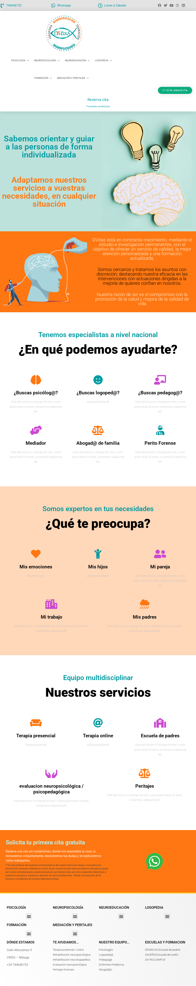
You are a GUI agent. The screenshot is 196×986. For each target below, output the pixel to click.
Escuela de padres (160, 735)
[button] (29, 916)
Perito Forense (160, 443)
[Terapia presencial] (36, 723)
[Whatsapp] (53, 5)
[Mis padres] (144, 604)
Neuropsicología (47, 60)
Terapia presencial (36, 735)
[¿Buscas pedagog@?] (160, 380)
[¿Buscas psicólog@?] (36, 380)
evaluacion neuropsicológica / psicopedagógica (51, 789)
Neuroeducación (77, 60)
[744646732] (2, 5)
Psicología (20, 60)
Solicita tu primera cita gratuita (45, 842)
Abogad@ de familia (97, 443)
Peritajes (144, 786)
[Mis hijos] (98, 554)
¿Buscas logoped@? (98, 392)
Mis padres (145, 617)
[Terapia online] (98, 723)
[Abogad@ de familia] (98, 430)
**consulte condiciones (98, 106)
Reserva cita (98, 99)
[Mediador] (36, 430)
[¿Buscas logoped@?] (98, 380)
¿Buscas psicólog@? (36, 392)
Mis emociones (36, 567)
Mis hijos (98, 567)
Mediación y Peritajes (73, 78)
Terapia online (98, 735)
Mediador (36, 443)
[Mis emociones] (36, 554)
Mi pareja (160, 567)
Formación (43, 78)
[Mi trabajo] (51, 604)
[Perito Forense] (160, 430)
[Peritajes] (144, 773)
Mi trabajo (51, 617)
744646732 (14, 5)
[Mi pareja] (160, 554)
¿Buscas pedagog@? (160, 392)
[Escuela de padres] (160, 723)
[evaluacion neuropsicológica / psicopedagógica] (51, 773)
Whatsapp (64, 5)
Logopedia (103, 60)
